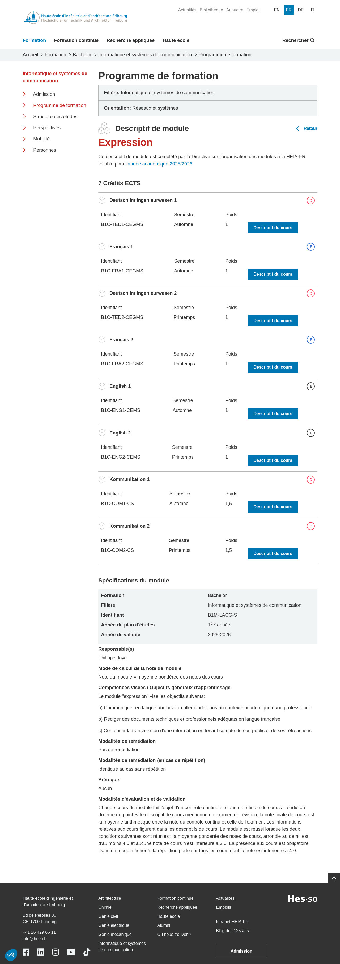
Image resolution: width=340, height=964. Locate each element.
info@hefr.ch (34, 938)
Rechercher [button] (298, 40)
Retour (310, 128)
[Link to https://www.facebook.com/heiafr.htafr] (26, 952)
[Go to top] (334, 879)
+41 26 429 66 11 (39, 932)
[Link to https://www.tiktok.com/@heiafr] (86, 952)
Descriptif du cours (273, 227)
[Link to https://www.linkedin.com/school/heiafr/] (40, 952)
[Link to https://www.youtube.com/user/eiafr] (71, 952)
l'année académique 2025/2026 (159, 164)
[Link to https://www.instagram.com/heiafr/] (55, 952)
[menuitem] (187, 10)
